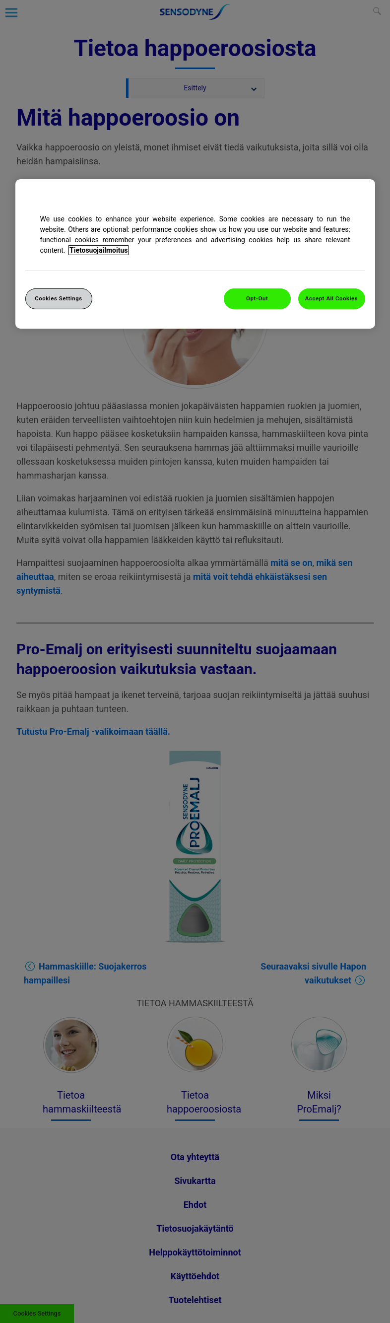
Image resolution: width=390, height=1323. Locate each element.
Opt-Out (257, 298)
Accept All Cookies (331, 298)
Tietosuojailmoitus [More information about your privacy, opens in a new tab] (98, 250)
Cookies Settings (58, 298)
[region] (195, 254)
